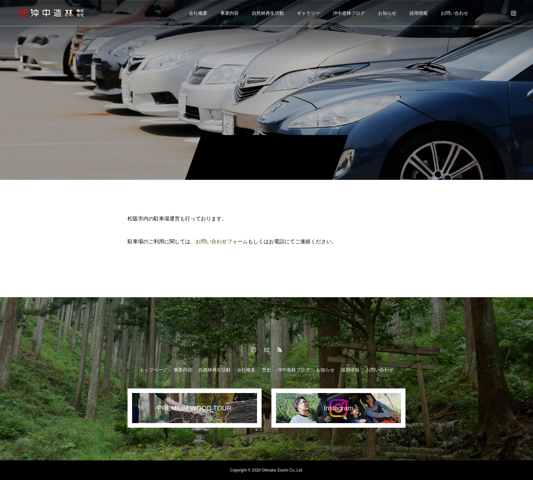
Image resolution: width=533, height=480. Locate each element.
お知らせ (387, 13)
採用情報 (418, 13)
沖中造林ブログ (349, 13)
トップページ (153, 369)
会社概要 (198, 13)
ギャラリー (308, 13)
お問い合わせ (454, 13)
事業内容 (229, 13)
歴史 (266, 369)
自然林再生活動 (268, 13)
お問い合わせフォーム (222, 241)
